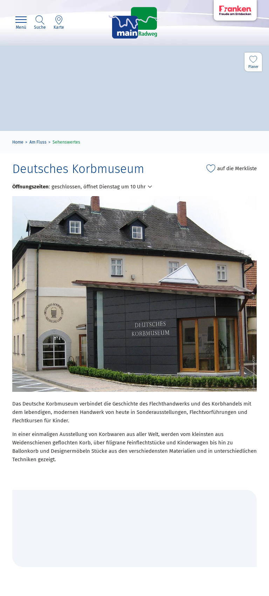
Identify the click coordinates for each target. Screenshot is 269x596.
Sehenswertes (66, 142)
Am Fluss (38, 142)
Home (17, 142)
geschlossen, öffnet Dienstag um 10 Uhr (98, 186)
